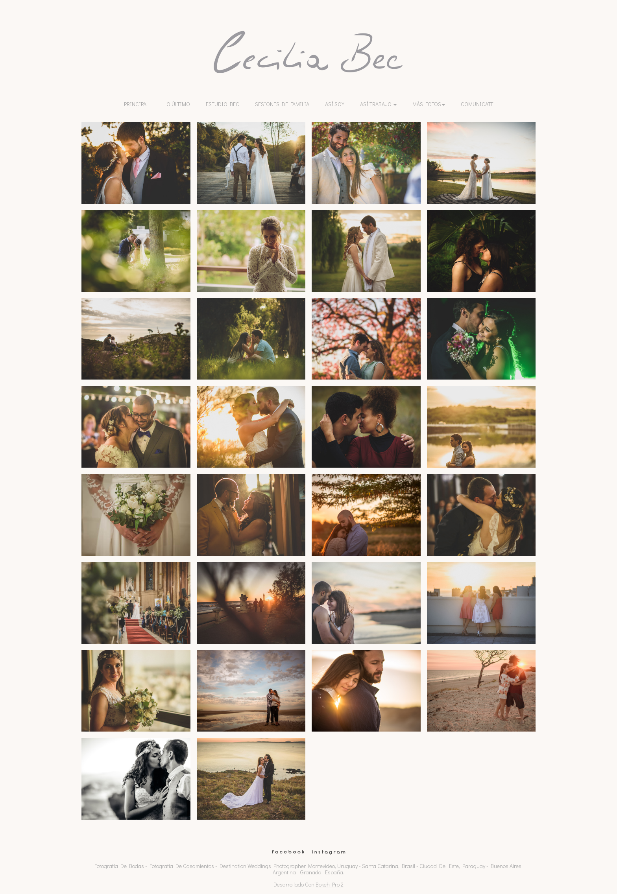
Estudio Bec (222, 104)
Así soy (334, 104)
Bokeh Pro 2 (330, 884)
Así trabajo (378, 104)
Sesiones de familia (282, 104)
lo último (177, 104)
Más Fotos (428, 104)
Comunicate (477, 104)
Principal (136, 104)
